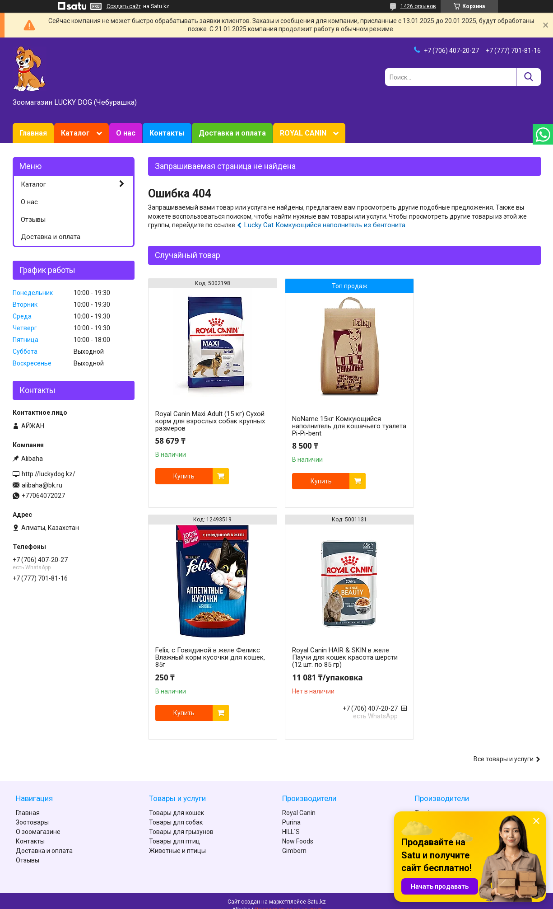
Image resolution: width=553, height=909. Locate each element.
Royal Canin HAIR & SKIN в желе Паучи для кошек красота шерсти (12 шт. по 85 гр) (208, 657)
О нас (125, 133)
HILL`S (291, 822)
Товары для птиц (174, 831)
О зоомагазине (38, 822)
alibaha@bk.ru (42, 485)
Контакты (167, 133)
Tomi (422, 803)
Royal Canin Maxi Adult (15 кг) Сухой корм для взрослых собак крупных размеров (210, 421)
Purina (291, 812)
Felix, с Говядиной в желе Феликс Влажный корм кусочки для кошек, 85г (476, 421)
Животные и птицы (177, 841)
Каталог (75, 133)
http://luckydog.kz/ (48, 474)
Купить (184, 476)
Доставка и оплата (232, 133)
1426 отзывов (418, 6)
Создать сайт (124, 6)
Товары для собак (176, 812)
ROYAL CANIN (303, 133)
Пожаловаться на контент (288, 900)
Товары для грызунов (181, 822)
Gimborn (294, 841)
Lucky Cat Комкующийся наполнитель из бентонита (324, 225)
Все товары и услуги (504, 749)
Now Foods (297, 831)
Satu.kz (316, 892)
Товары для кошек (176, 803)
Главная (33, 133)
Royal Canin (299, 803)
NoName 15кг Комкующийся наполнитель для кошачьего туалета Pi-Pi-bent (332, 426)
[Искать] (528, 77)
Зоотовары (32, 812)
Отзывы (33, 220)
